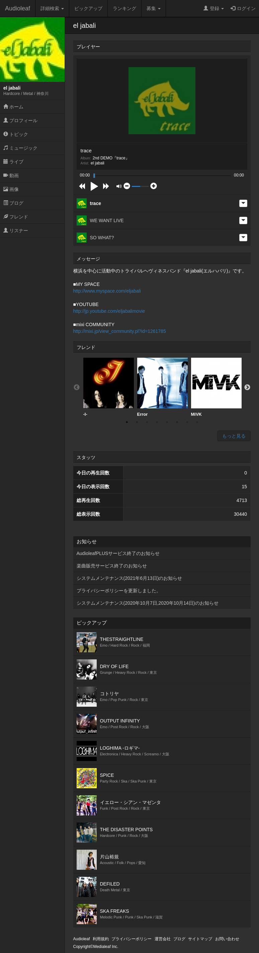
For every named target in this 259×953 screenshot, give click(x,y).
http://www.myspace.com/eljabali (107, 291)
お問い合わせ (227, 939)
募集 (154, 8)
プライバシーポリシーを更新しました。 (119, 590)
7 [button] (187, 422)
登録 (213, 8)
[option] (108, 387)
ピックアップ (88, 8)
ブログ (13, 203)
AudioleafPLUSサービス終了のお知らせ (118, 553)
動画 (11, 175)
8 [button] (197, 422)
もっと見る (234, 436)
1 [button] (126, 422)
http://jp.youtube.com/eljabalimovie (109, 311)
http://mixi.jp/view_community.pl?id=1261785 (119, 331)
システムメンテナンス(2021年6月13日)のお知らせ (129, 578)
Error (162, 387)
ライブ (13, 161)
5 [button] (167, 422)
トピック (15, 134)
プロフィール (20, 120)
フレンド (15, 216)
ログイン (243, 8)
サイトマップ (200, 939)
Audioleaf (17, 8)
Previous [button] (76, 387)
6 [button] (177, 422)
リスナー (15, 230)
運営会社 (163, 939)
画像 (11, 189)
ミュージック (20, 148)
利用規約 (101, 939)
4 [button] (157, 422)
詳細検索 (52, 8)
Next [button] (247, 387)
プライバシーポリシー (131, 939)
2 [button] (137, 422)
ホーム (13, 106)
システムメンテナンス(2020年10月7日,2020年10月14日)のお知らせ (148, 603)
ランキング (124, 8)
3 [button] (147, 422)
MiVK (216, 387)
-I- (108, 387)
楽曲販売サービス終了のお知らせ (112, 565)
